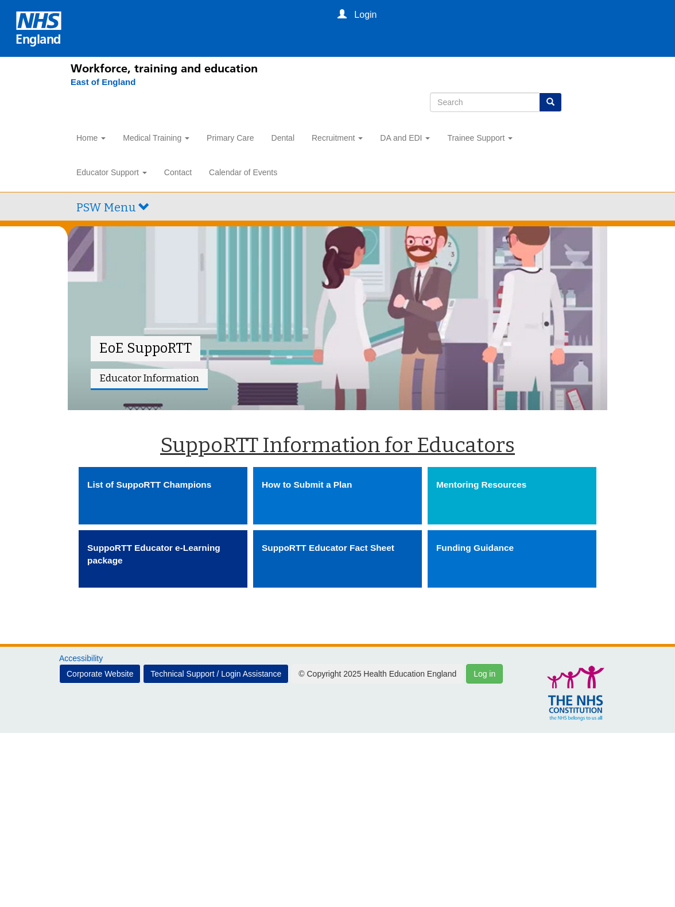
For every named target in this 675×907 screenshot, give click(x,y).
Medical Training (156, 137)
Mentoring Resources (481, 484)
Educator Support (111, 172)
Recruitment (337, 137)
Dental (282, 137)
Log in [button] (484, 673)
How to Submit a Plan (307, 484)
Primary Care (230, 137)
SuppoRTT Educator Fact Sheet (328, 548)
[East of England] (97, 82)
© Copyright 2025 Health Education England (377, 673)
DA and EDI (405, 137)
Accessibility (81, 658)
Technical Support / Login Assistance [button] (215, 673)
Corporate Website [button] (100, 673)
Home (91, 137)
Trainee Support (480, 137)
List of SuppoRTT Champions (149, 484)
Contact (178, 172)
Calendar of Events (243, 172)
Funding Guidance (475, 548)
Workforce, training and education (164, 68)
